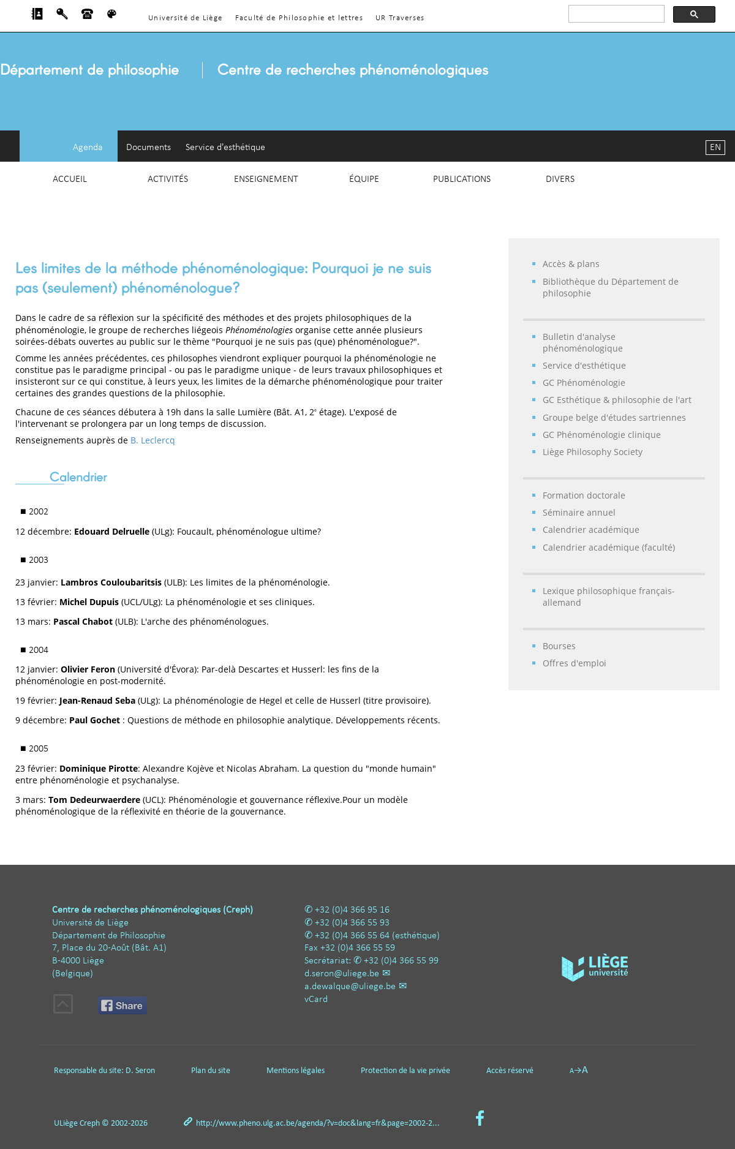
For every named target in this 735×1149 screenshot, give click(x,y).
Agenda (88, 148)
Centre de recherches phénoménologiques (352, 69)
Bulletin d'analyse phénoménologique (583, 342)
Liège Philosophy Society (593, 452)
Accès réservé (509, 1071)
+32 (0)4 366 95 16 (352, 910)
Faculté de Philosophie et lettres (299, 18)
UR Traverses (399, 18)
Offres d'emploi (574, 663)
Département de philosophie (89, 69)
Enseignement (266, 179)
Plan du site (210, 1071)
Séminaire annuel (579, 512)
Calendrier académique (591, 529)
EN (715, 148)
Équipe (364, 179)
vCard (316, 999)
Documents (148, 148)
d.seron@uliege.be (341, 974)
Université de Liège (185, 18)
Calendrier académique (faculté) (609, 547)
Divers (560, 179)
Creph (90, 1123)
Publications (462, 179)
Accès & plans (571, 263)
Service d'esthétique (225, 148)
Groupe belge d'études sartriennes (614, 417)
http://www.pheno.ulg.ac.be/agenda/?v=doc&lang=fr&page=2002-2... (318, 1123)
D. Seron (140, 1071)
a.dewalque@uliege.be (350, 987)
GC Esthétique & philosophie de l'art (617, 399)
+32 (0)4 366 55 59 (357, 948)
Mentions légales (295, 1071)
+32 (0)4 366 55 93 (352, 923)
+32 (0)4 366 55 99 (401, 961)
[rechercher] (615, 14)
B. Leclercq (152, 440)
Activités (168, 179)
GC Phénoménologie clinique (602, 434)
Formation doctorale (584, 495)
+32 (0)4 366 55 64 (352, 936)
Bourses (559, 646)
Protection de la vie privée (405, 1071)
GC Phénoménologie (584, 382)
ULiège (66, 1123)
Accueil (70, 179)
